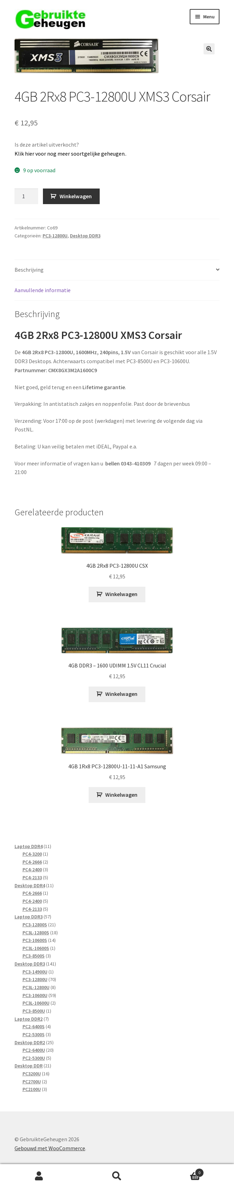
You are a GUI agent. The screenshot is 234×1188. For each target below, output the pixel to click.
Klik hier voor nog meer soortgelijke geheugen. (70, 153)
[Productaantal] (26, 196)
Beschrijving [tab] (29, 269)
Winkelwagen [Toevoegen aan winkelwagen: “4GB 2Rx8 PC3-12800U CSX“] (121, 594)
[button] (209, 48)
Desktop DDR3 (85, 236)
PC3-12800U (55, 236)
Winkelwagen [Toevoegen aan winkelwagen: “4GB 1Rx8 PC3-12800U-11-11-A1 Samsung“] (121, 794)
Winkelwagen (76, 196)
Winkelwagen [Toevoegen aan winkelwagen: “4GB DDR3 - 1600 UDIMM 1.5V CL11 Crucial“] (121, 693)
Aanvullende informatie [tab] (43, 290)
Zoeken (117, 1176)
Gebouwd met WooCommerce (50, 1148)
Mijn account (39, 1176)
